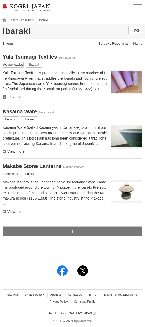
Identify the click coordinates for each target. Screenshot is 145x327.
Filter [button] (135, 30)
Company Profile (84, 301)
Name (137, 43)
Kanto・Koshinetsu (23, 20)
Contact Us (75, 294)
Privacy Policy (59, 301)
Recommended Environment (121, 294)
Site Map (12, 294)
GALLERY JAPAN (82, 313)
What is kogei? (34, 294)
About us (55, 294)
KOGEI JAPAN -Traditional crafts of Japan (26, 9)
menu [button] (137, 7)
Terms (92, 294)
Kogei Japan (3, 20)
